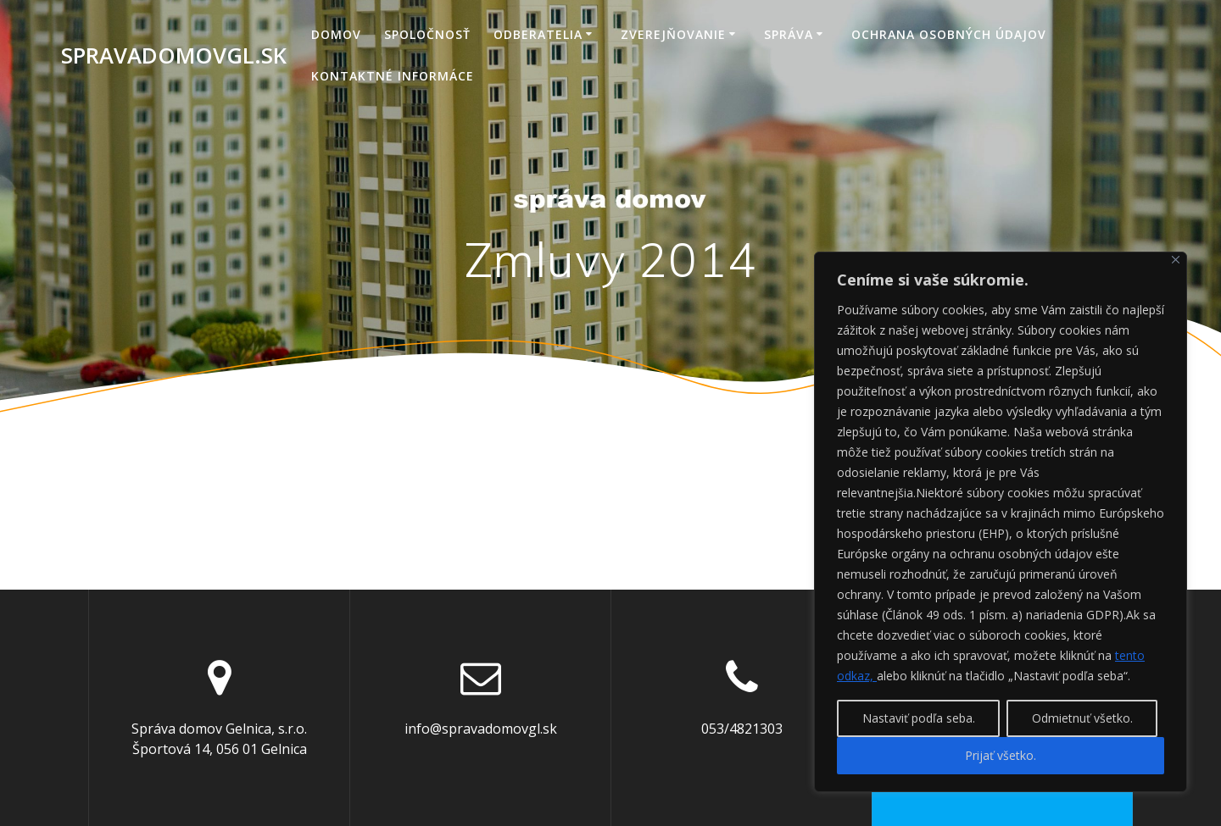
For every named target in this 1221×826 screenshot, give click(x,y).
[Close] (1175, 259)
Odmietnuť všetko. (1082, 718)
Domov (336, 34)
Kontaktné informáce (392, 76)
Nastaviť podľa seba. (918, 718)
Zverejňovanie (673, 34)
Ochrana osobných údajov (948, 34)
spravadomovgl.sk (174, 56)
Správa (788, 34)
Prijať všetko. (1000, 755)
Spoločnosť (427, 34)
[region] (1000, 522)
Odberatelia (538, 34)
